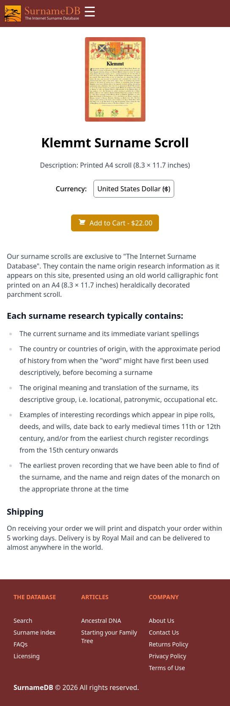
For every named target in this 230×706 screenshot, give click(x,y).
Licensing (27, 656)
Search (23, 620)
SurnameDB (33, 687)
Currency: (71, 188)
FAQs (20, 644)
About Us (161, 620)
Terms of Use (167, 668)
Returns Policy (168, 644)
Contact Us (164, 632)
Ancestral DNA (101, 620)
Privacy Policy (167, 656)
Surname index (34, 632)
